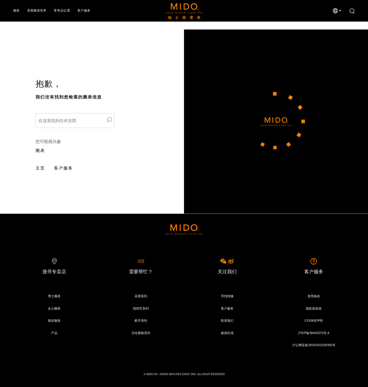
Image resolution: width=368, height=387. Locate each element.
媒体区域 (227, 333)
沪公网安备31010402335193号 (313, 345)
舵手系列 (141, 320)
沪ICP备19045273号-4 (313, 333)
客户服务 (63, 168)
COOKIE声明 (314, 320)
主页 (40, 168)
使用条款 (313, 296)
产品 (54, 333)
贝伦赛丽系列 (140, 333)
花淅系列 (141, 296)
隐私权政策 (314, 308)
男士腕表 (54, 296)
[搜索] (352, 11)
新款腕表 (54, 320)
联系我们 (227, 320)
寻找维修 (227, 296)
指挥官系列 (141, 308)
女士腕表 (54, 308)
